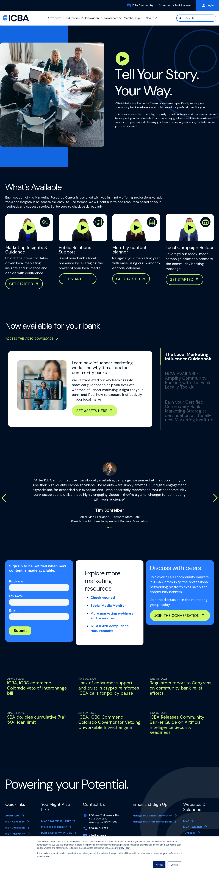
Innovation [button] (92, 18)
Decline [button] (174, 865)
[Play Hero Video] (122, 58)
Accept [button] (159, 865)
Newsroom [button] (111, 18)
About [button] (150, 18)
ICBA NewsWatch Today (56, 820)
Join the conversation (176, 615)
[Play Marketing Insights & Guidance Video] (29, 227)
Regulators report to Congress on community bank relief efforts (180, 688)
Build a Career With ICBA (56, 832)
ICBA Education (15, 827)
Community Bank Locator (176, 5)
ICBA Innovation (15, 833)
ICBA (186, 820)
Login (208, 5)
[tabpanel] (80, 389)
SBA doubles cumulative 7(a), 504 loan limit (36, 719)
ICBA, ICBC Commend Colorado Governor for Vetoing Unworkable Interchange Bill (109, 722)
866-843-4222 (98, 828)
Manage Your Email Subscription (152, 815)
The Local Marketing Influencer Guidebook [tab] (188, 357)
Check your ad (102, 597)
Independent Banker (54, 827)
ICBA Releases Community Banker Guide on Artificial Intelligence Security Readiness (177, 724)
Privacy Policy (124, 848)
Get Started (181, 279)
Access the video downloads (29, 339)
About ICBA (12, 815)
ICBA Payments (194, 827)
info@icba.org (98, 835)
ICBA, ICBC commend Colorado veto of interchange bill (37, 688)
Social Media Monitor (108, 605)
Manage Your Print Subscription (152, 822)
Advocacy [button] (54, 18)
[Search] (196, 18)
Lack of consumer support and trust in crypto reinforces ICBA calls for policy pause (108, 688)
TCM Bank (194, 833)
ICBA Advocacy (14, 821)
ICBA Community (141, 5)
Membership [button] (132, 18)
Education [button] (73, 18)
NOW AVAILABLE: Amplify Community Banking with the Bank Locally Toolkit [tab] (187, 380)
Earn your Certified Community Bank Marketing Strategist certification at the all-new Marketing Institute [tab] (189, 411)
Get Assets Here (91, 410)
